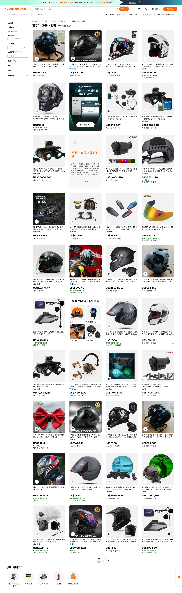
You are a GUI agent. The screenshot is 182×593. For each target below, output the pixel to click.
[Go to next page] (113, 560)
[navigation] (17, 291)
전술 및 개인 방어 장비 (59, 21)
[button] (117, 8)
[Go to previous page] (94, 560)
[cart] (146, 9)
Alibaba (34, 21)
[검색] (124, 9)
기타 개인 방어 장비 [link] (78, 21)
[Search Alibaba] (73, 9)
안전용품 (44, 21)
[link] (179, 571)
